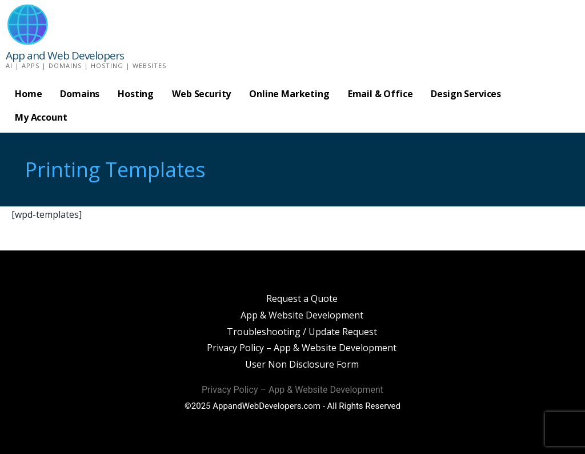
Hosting (136, 93)
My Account (41, 117)
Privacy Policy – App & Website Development (301, 347)
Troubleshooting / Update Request (302, 331)
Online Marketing (289, 93)
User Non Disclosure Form (302, 364)
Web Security (201, 93)
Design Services (466, 93)
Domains (79, 93)
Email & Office (380, 93)
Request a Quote (302, 298)
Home (28, 93)
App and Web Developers (65, 55)
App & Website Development (302, 315)
